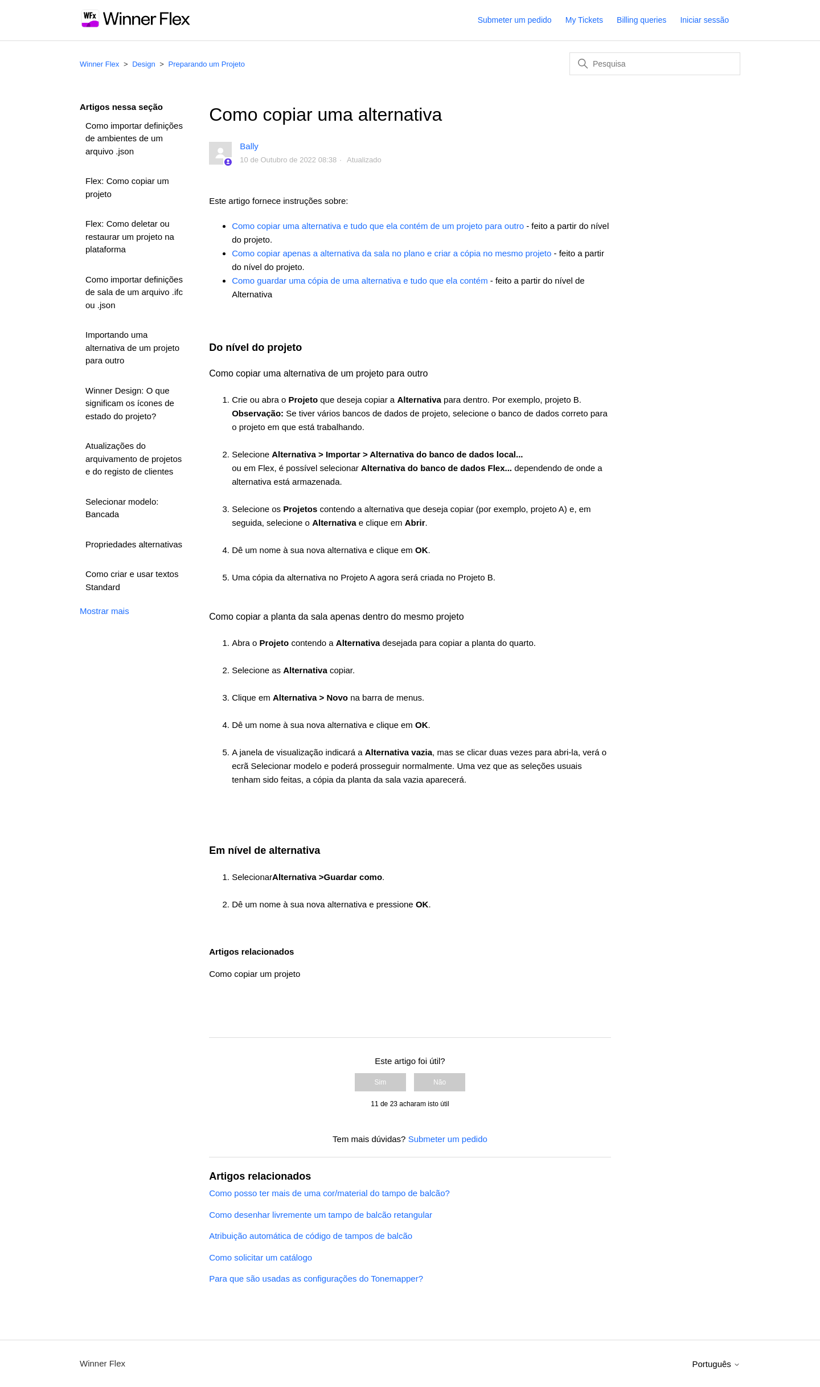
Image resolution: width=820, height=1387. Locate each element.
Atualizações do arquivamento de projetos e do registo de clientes (133, 458)
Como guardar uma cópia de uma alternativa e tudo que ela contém (359, 280)
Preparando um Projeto (207, 64)
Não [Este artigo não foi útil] (439, 1082)
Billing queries (641, 19)
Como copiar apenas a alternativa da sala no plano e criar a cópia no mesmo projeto (391, 253)
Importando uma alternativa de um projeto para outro (132, 347)
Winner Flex (99, 64)
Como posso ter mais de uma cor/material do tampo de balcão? (329, 1193)
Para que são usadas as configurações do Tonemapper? (316, 1278)
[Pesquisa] (654, 63)
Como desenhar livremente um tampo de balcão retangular (320, 1215)
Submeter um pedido (515, 19)
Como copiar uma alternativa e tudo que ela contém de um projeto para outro (378, 226)
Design (143, 64)
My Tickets (584, 19)
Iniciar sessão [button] (704, 19)
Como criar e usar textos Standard (131, 580)
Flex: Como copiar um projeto (127, 187)
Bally (249, 146)
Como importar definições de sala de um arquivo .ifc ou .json (134, 292)
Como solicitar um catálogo (260, 1257)
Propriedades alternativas (133, 544)
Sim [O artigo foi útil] (381, 1082)
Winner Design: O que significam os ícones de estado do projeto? (129, 403)
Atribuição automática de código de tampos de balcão (310, 1236)
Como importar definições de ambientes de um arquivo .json (134, 138)
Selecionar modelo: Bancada (121, 508)
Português (716, 1364)
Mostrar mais (104, 611)
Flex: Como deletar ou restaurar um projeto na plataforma (129, 236)
